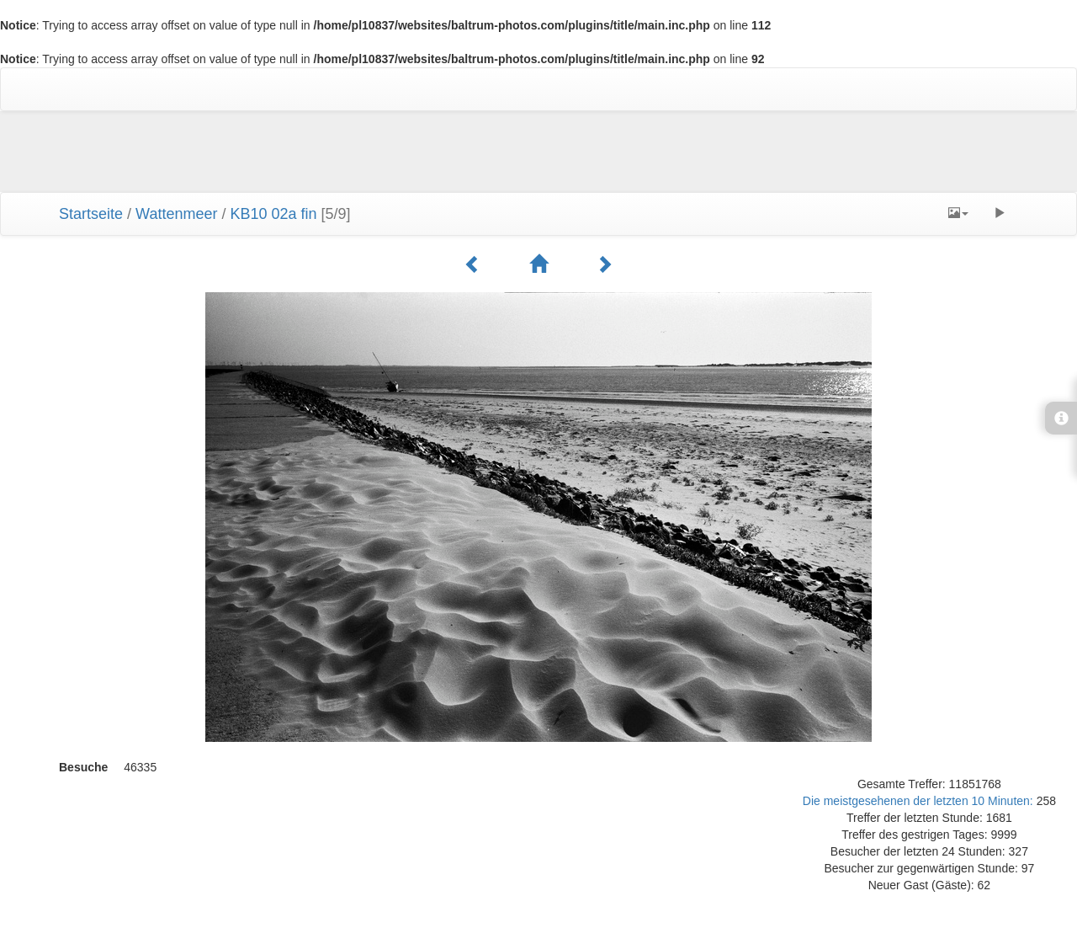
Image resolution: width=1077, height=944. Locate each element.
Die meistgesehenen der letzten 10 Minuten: (920, 801)
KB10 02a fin (273, 213)
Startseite (91, 213)
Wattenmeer (176, 213)
